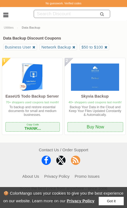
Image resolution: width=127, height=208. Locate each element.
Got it (111, 201)
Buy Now (95, 127)
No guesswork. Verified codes (64, 3)
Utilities (9, 27)
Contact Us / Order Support (63, 149)
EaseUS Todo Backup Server (32, 96)
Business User (18, 47)
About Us (30, 176)
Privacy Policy (80, 200)
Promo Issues (87, 176)
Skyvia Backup (95, 96)
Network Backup (56, 47)
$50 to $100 (92, 47)
